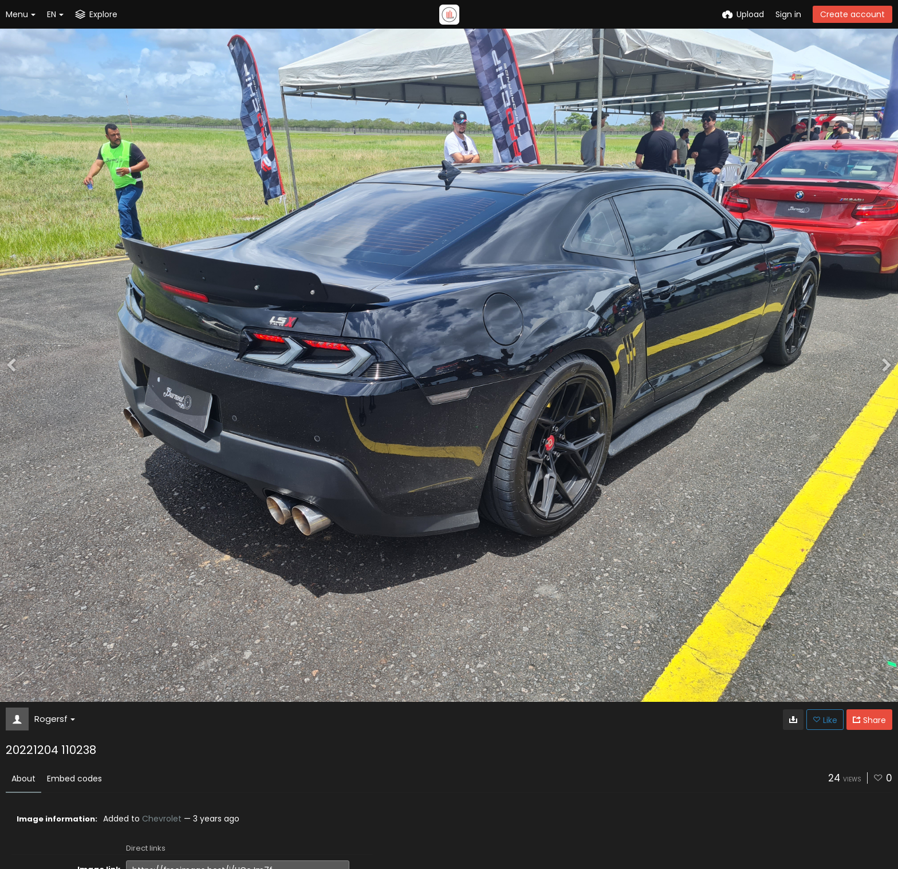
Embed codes (74, 778)
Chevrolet (162, 818)
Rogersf (54, 719)
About (23, 778)
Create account (852, 14)
